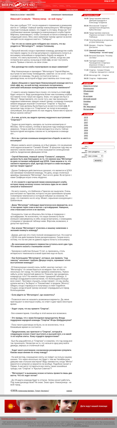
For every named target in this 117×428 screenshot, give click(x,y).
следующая (56, 15)
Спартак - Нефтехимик (98, 78)
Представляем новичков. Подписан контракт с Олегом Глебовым (101, 35)
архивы (102, 10)
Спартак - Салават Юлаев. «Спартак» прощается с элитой (101, 71)
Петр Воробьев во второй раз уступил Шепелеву (101, 41)
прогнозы (55, 10)
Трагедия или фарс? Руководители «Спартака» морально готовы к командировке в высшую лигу (101, 64)
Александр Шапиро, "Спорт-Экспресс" (33, 391)
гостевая (16, 10)
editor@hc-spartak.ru (74, 424)
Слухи (85, 104)
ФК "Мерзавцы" (89, 107)
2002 (86, 136)
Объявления (88, 91)
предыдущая (67, 15)
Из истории (88, 96)
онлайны (40, 10)
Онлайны (87, 101)
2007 (86, 123)
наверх (69, 391)
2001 (86, 138)
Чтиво (85, 94)
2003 (86, 133)
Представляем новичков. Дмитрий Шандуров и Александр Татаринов (99, 21)
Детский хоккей (89, 99)
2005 (86, 128)
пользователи (72, 10)
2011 (86, 120)
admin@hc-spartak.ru (81, 426)
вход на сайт (109, 1)
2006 (86, 125)
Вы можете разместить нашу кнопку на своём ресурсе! (94, 419)
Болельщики (88, 89)
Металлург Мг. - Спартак (99, 75)
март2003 (30, 15)
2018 (86, 117)
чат (28, 10)
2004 (86, 130)
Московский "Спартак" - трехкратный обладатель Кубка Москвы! (99, 28)
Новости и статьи (17, 15)
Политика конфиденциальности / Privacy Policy (18, 419)
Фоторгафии (88, 109)
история (88, 10)
